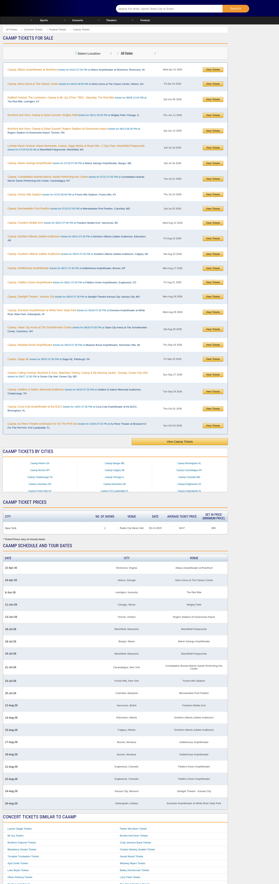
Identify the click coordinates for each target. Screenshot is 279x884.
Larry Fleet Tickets (130, 877)
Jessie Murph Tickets (131, 856)
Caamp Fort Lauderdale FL (114, 491)
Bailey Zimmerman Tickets (134, 870)
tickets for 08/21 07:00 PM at (71, 282)
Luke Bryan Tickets (18, 870)
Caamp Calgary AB (114, 470)
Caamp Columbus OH (40, 484)
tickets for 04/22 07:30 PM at (76, 69)
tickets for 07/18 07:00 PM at (69, 163)
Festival (145, 20)
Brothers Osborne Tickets (21, 842)
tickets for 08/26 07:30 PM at (76, 312)
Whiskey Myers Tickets (132, 863)
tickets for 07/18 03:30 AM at (76, 147)
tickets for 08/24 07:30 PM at (73, 296)
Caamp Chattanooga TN (39, 477)
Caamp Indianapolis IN (189, 491)
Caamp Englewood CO (189, 484)
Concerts (77, 20)
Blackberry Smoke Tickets (21, 849)
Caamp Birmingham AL (189, 463)
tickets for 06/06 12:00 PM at (76, 99)
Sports (44, 20)
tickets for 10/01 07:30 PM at (72, 408)
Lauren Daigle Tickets (19, 828)
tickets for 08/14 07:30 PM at (76, 238)
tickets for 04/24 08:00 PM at (75, 83)
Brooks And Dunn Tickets (134, 835)
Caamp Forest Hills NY (40, 491)
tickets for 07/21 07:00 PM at (75, 178)
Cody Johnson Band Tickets (135, 842)
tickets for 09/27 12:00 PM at (77, 374)
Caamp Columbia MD (189, 477)
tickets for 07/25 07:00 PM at (68, 208)
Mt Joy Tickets (15, 835)
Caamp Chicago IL (114, 477)
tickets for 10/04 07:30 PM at (76, 425)
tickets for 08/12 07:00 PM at (62, 222)
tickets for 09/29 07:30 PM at (74, 391)
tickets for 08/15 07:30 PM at (77, 253)
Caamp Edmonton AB (114, 484)
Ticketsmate (68, 8)
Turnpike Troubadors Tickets (23, 856)
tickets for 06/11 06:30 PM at (73, 115)
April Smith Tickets (17, 863)
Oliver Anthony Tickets (19, 877)
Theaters (111, 20)
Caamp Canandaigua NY (189, 470)
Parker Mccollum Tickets (133, 828)
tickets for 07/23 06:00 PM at (61, 194)
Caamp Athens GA (39, 463)
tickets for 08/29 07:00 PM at (77, 329)
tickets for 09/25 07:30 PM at (48, 359)
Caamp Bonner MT (40, 470)
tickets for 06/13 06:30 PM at (73, 130)
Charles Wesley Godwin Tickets (137, 849)
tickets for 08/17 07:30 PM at (66, 268)
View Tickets (213, 69)
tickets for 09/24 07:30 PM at (73, 344)
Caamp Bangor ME (114, 463)
